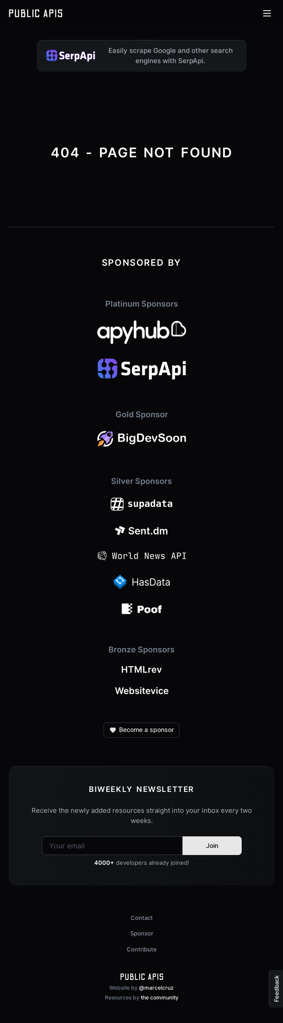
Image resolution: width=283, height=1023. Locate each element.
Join (212, 845)
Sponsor (141, 933)
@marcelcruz (156, 987)
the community (160, 997)
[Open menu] (267, 13)
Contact (142, 917)
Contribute (142, 949)
